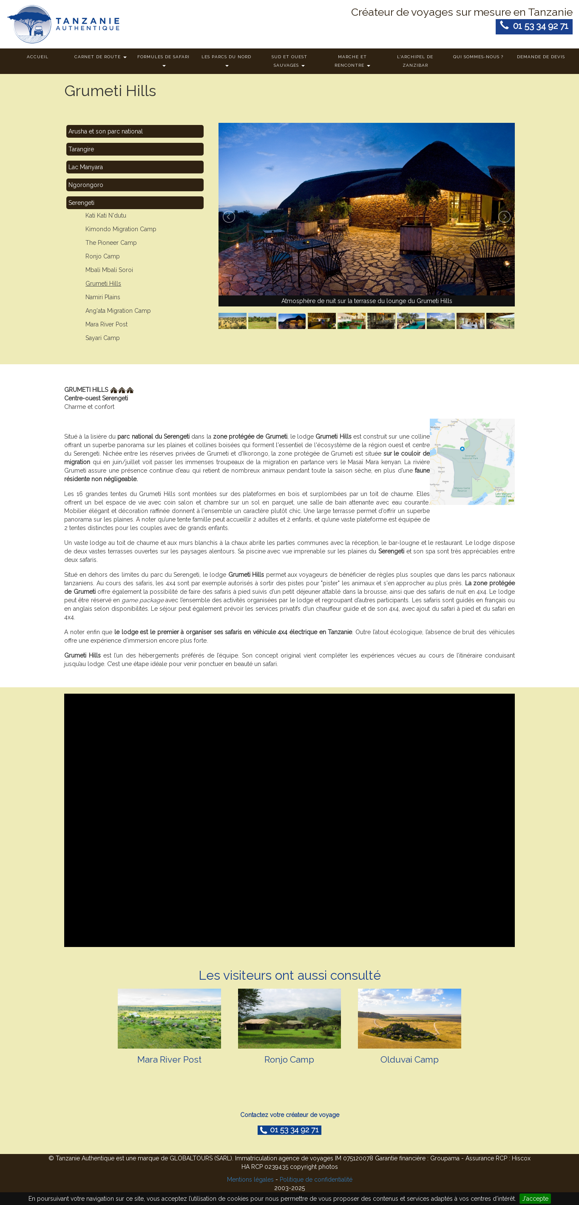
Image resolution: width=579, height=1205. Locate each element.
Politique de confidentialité (316, 1179)
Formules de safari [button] (163, 60)
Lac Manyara (85, 167)
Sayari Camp (102, 338)
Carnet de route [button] (100, 56)
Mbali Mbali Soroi (109, 270)
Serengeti (81, 202)
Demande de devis (541, 56)
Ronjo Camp (102, 256)
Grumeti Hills (103, 283)
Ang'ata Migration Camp (118, 310)
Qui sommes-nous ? (478, 56)
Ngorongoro (85, 184)
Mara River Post (106, 324)
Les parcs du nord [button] (226, 60)
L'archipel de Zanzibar (415, 61)
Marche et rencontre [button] (352, 61)
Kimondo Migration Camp (120, 229)
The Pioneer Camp (111, 242)
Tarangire (81, 149)
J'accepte (535, 1198)
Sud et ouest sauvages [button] (289, 61)
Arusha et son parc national (105, 131)
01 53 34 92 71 (534, 25)
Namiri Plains (102, 297)
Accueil (37, 56)
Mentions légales (250, 1179)
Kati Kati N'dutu (105, 215)
